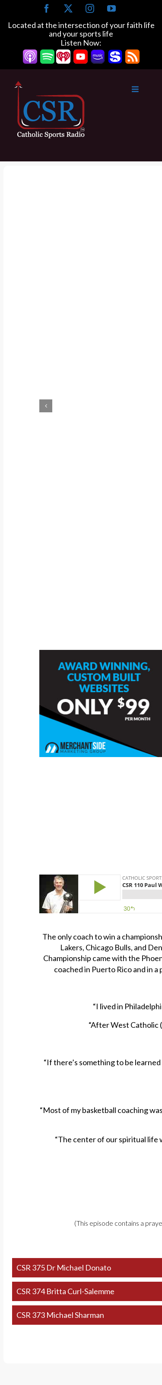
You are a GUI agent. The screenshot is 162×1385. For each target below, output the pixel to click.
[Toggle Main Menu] (117, 89)
